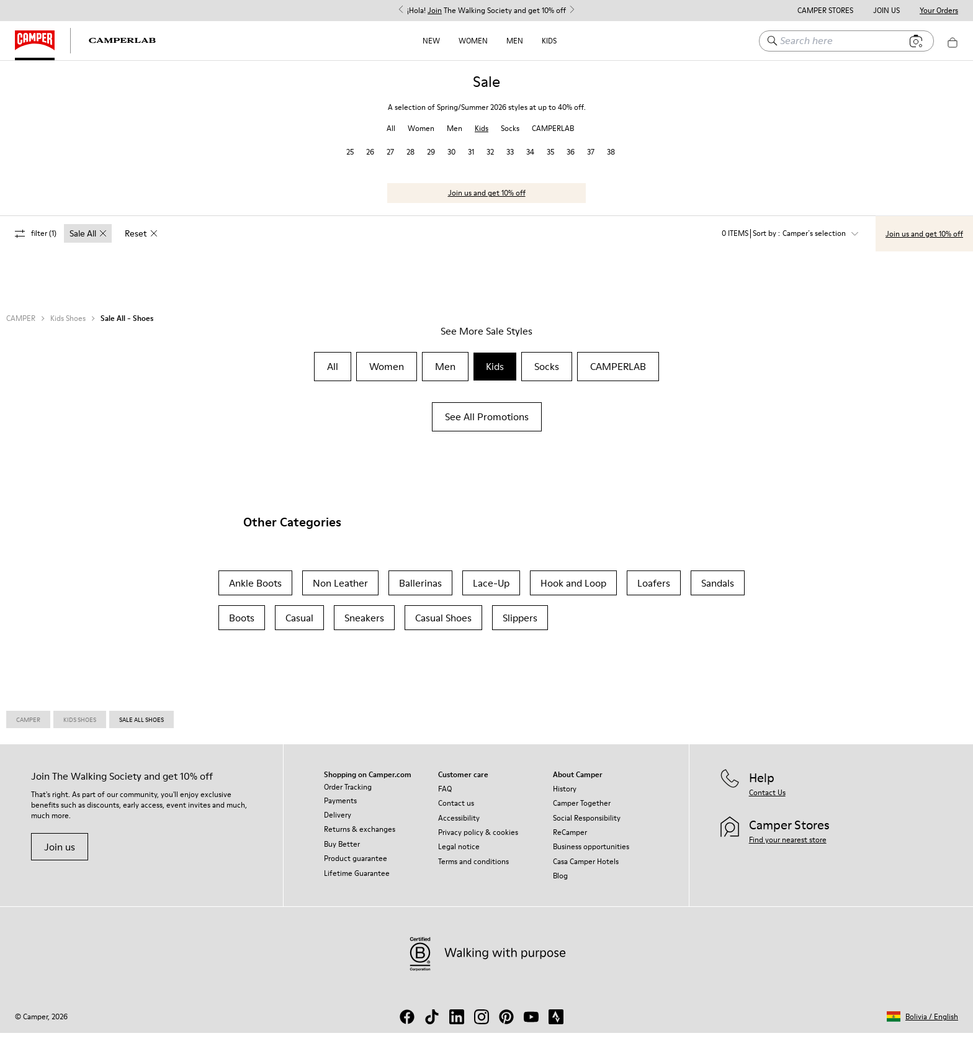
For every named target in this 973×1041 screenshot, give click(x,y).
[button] (922, 1024)
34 (530, 160)
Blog (560, 883)
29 (431, 160)
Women (473, 40)
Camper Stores (825, 11)
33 (510, 160)
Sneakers (364, 626)
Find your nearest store (788, 847)
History (564, 796)
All (391, 136)
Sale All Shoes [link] (141, 727)
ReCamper (570, 840)
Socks (510, 136)
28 (410, 160)
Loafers (653, 591)
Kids (549, 40)
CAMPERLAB (553, 136)
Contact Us (767, 800)
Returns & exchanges (359, 837)
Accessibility (459, 826)
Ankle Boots (255, 591)
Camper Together (582, 811)
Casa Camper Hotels (586, 869)
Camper (28, 727)
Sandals (717, 591)
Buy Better (342, 852)
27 (390, 160)
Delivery (337, 823)
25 (350, 160)
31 (471, 160)
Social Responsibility (587, 826)
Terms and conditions (473, 869)
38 (611, 160)
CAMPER (20, 326)
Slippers (520, 626)
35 (550, 160)
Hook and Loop (573, 591)
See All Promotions (487, 424)
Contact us (456, 811)
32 (490, 160)
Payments (340, 808)
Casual (299, 626)
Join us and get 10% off (487, 201)
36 (571, 160)
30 (451, 160)
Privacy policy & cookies (478, 840)
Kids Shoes (68, 326)
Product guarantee (355, 866)
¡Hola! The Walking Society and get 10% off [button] (486, 11)
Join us (59, 855)
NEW (431, 40)
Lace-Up (491, 591)
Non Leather (340, 591)
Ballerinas (420, 591)
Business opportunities (591, 854)
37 (590, 160)
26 (370, 160)
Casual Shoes (443, 626)
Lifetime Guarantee (357, 881)
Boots (241, 626)
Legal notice (459, 854)
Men (514, 40)
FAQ (445, 796)
